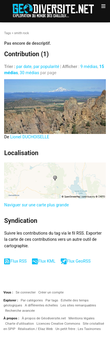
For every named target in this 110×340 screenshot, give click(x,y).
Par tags (51, 300)
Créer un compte (50, 292)
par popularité (46, 66)
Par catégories (32, 300)
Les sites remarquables (78, 305)
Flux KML (46, 261)
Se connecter (25, 292)
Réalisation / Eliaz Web (35, 329)
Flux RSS (19, 261)
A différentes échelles (41, 305)
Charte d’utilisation (19, 323)
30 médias (29, 72)
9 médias (88, 66)
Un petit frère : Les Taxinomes (78, 329)
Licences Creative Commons (58, 323)
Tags (7, 33)
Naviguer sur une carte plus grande (36, 205)
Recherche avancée (20, 311)
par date (24, 66)
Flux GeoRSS (79, 261)
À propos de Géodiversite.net (44, 318)
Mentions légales (81, 318)
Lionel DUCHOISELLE (29, 137)
